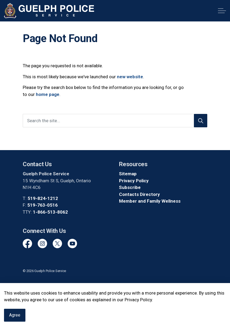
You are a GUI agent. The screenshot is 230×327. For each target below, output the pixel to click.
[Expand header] (222, 10)
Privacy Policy (134, 180)
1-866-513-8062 (50, 212)
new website (130, 76)
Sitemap (128, 173)
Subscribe (130, 187)
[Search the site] (115, 120)
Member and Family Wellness (150, 201)
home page (47, 94)
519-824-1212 (43, 198)
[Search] (200, 120)
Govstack (46, 287)
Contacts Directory (139, 194)
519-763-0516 (42, 205)
